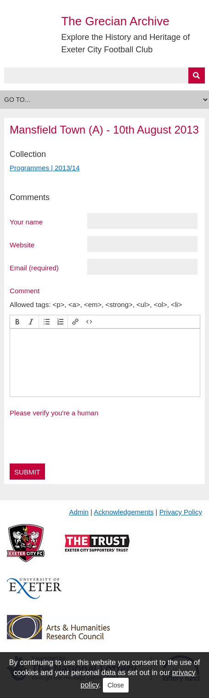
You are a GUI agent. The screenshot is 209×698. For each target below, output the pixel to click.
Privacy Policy (180, 512)
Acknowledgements (123, 512)
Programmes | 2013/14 (44, 168)
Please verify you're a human (54, 413)
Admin (79, 512)
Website (22, 244)
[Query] (104, 75)
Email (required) (34, 267)
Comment (25, 290)
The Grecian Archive (115, 21)
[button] (17, 321)
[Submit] (196, 75)
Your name (26, 221)
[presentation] (17, 322)
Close (115, 685)
